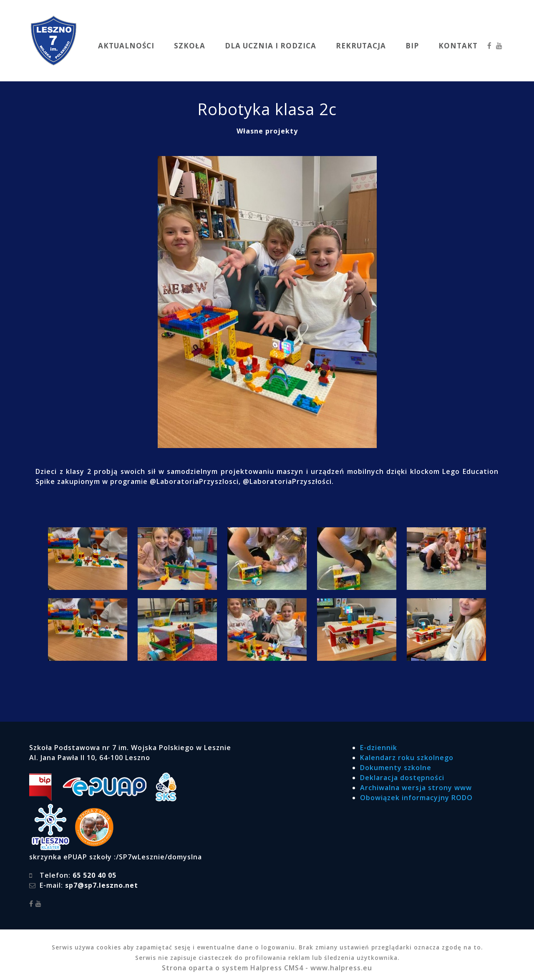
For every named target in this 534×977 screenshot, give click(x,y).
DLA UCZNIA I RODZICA (270, 45)
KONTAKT (458, 45)
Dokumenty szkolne (395, 767)
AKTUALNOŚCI (126, 45)
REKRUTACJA (361, 45)
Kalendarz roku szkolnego (406, 757)
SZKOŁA (189, 45)
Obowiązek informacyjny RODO (416, 797)
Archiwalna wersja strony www (416, 787)
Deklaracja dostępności (402, 777)
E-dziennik (378, 747)
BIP (412, 45)
